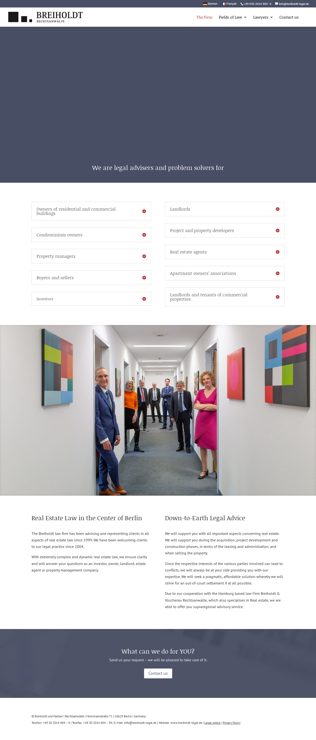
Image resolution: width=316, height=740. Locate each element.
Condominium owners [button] (59, 235)
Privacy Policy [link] (231, 723)
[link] (39, 16)
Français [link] (232, 3)
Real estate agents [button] (188, 252)
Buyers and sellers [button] (55, 277)
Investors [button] (45, 299)
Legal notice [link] (212, 723)
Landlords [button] (180, 209)
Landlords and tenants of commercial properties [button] (208, 296)
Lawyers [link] (260, 17)
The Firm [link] (204, 17)
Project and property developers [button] (202, 230)
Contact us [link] (289, 17)
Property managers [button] (56, 256)
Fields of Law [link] (230, 17)
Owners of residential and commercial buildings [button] (76, 211)
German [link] (212, 3)
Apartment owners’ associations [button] (203, 273)
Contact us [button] (158, 673)
